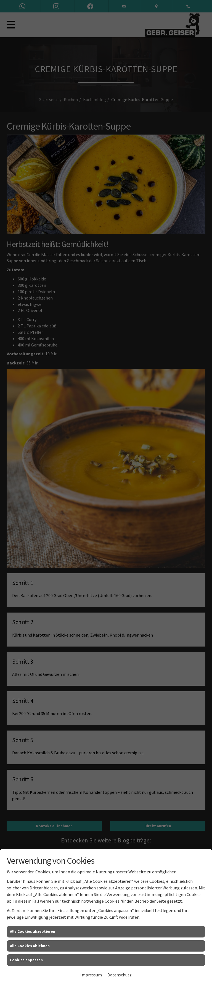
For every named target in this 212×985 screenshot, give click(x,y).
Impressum (91, 975)
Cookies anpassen (26, 959)
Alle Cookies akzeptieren (32, 931)
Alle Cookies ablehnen (30, 945)
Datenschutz (119, 975)
